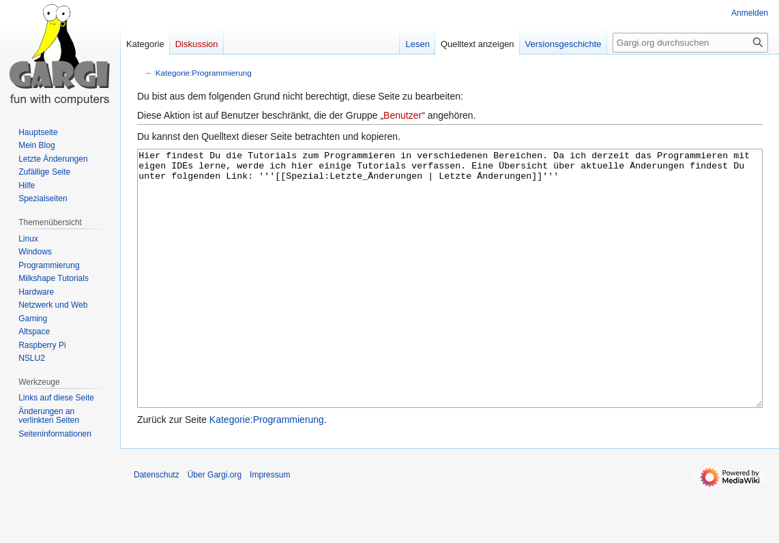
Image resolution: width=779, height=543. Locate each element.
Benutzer (402, 115)
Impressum (270, 526)
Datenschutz (156, 526)
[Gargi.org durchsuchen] (690, 43)
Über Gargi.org (214, 526)
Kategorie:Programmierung (204, 72)
